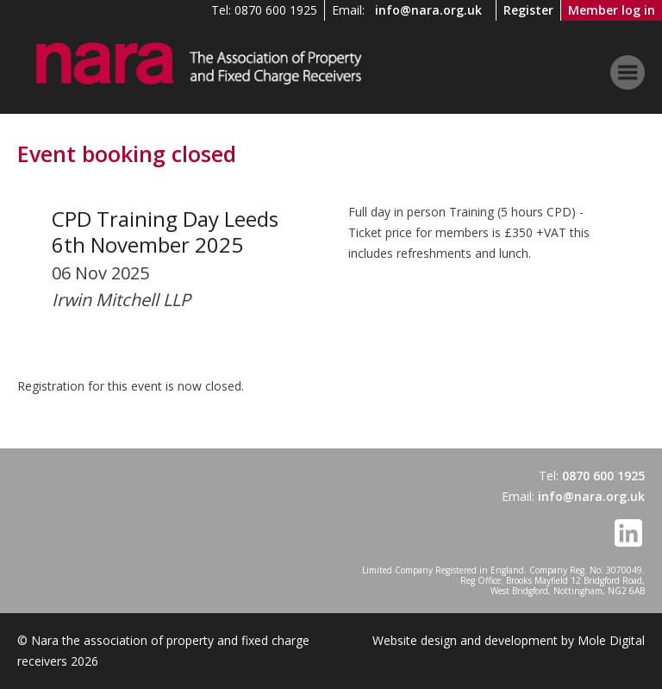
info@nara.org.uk (428, 10)
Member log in (611, 10)
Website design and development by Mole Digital (508, 640)
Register (528, 10)
